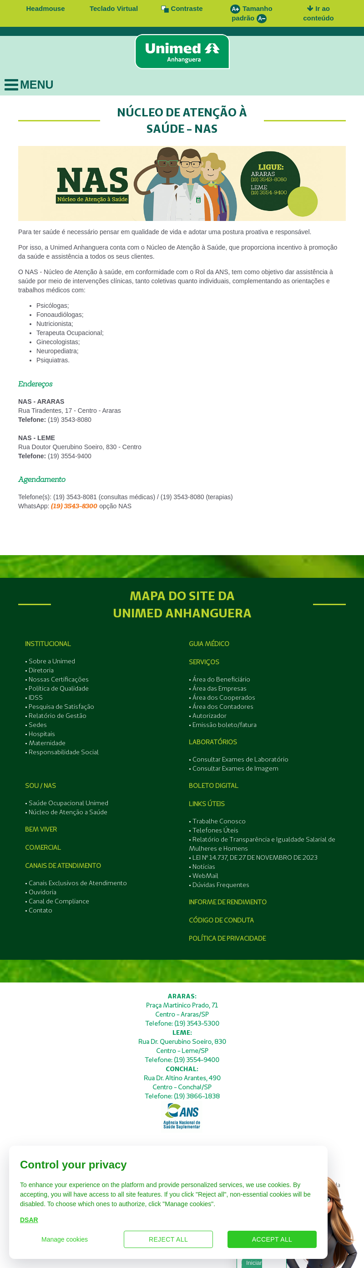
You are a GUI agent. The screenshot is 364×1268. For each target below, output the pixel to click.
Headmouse (45, 8)
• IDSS (34, 697)
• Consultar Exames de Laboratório (238, 759)
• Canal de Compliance (57, 901)
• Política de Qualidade (57, 688)
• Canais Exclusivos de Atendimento (76, 883)
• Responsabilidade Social (62, 752)
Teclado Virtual (114, 8)
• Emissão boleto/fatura (223, 725)
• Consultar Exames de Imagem (233, 768)
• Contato (38, 910)
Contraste (181, 8)
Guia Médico (209, 644)
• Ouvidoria (40, 892)
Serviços (204, 662)
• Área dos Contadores (221, 706)
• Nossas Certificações (57, 679)
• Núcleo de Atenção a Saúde (66, 812)
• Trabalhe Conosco (217, 821)
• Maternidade (45, 743)
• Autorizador (208, 716)
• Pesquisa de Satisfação (59, 706)
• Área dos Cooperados (222, 697)
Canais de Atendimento (63, 866)
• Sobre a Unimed (50, 661)
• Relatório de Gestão (55, 716)
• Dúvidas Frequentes (219, 885)
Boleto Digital (213, 786)
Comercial (43, 847)
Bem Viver (41, 829)
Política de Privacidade (227, 938)
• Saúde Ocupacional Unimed (66, 803)
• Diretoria (39, 670)
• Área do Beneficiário (219, 679)
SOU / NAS (40, 786)
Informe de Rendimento (228, 902)
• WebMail (203, 876)
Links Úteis (207, 804)
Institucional (48, 644)
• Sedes (36, 725)
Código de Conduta (221, 920)
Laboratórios (213, 742)
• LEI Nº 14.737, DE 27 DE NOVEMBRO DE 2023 (253, 857)
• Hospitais (40, 734)
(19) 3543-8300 (74, 506)
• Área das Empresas (218, 688)
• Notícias (202, 866)
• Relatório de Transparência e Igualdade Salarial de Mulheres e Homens (262, 843)
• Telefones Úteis (213, 830)
